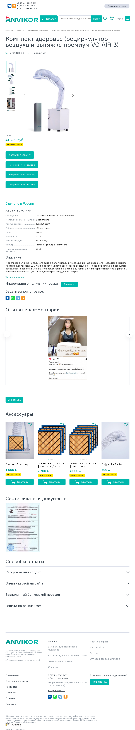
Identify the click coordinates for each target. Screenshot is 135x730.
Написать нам (99, 677)
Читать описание (15, 277)
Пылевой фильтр (18, 457)
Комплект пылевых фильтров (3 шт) (49, 458)
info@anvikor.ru (56, 686)
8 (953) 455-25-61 (26, 5)
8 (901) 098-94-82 (27, 8)
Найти (96, 18)
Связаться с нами (117, 6)
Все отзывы (14, 391)
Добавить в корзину (19, 155)
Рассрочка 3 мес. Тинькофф (22, 165)
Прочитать (69, 284)
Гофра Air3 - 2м (112, 457)
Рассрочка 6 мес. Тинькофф (22, 184)
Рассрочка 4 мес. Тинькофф (22, 174)
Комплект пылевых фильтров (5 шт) (81, 458)
